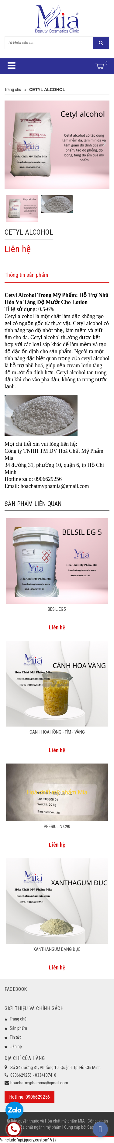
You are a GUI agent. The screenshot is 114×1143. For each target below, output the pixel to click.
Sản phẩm (18, 1028)
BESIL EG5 (57, 609)
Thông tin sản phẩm (26, 275)
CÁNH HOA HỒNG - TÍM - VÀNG (57, 732)
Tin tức (16, 1037)
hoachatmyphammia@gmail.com (39, 1083)
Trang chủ (18, 1019)
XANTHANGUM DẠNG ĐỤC (57, 949)
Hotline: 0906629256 (29, 1097)
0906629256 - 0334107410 (33, 1075)
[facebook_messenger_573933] (100, 1129)
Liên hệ (16, 1046)
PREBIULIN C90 (57, 826)
